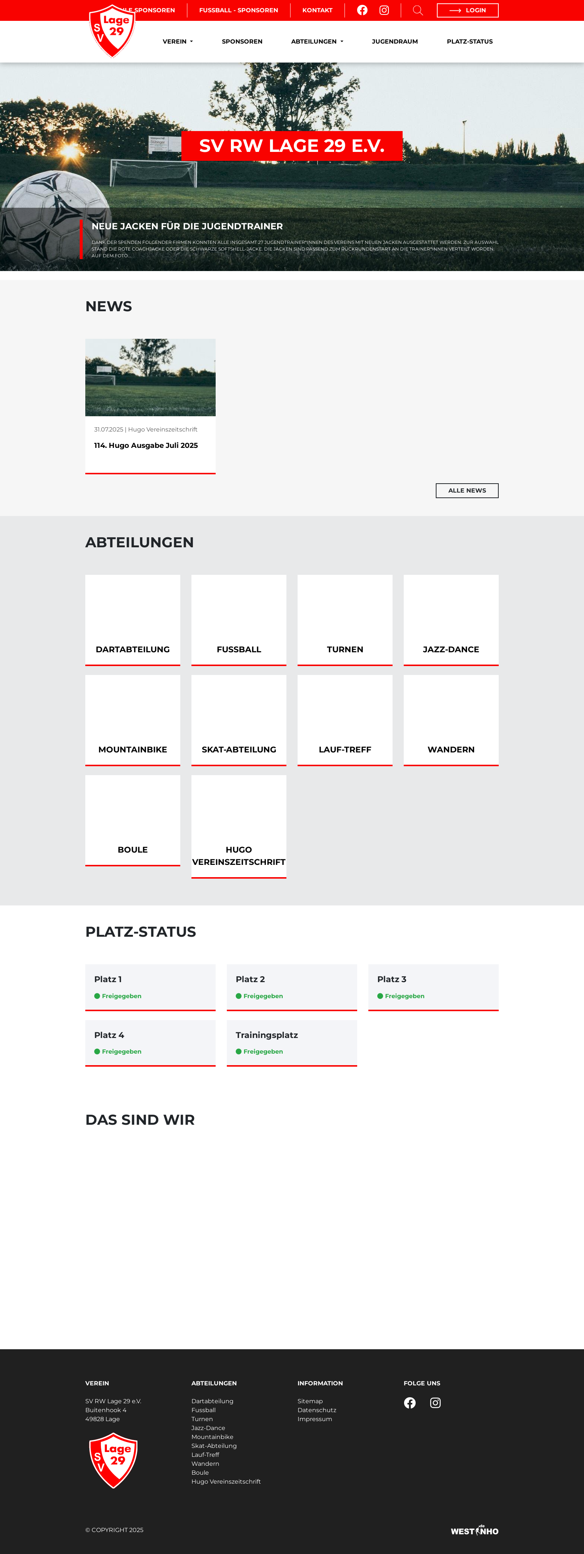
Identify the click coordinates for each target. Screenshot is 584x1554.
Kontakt (317, 10)
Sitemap (310, 1401)
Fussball (203, 1410)
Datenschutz (317, 1410)
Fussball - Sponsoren (238, 10)
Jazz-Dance (208, 1428)
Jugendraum (395, 41)
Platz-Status (470, 41)
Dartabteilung (212, 1401)
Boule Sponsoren (142, 10)
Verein (175, 41)
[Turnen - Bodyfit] (433, 1196)
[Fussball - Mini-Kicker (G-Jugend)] (433, 1288)
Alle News (467, 490)
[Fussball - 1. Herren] (221, 1242)
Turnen (202, 1419)
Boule (200, 1472)
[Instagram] (384, 10)
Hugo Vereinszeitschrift (226, 1481)
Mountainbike (212, 1436)
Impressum (315, 1419)
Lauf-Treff (205, 1454)
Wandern (205, 1463)
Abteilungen (315, 41)
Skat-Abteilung (214, 1445)
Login (468, 10)
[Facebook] (362, 10)
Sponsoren (242, 41)
